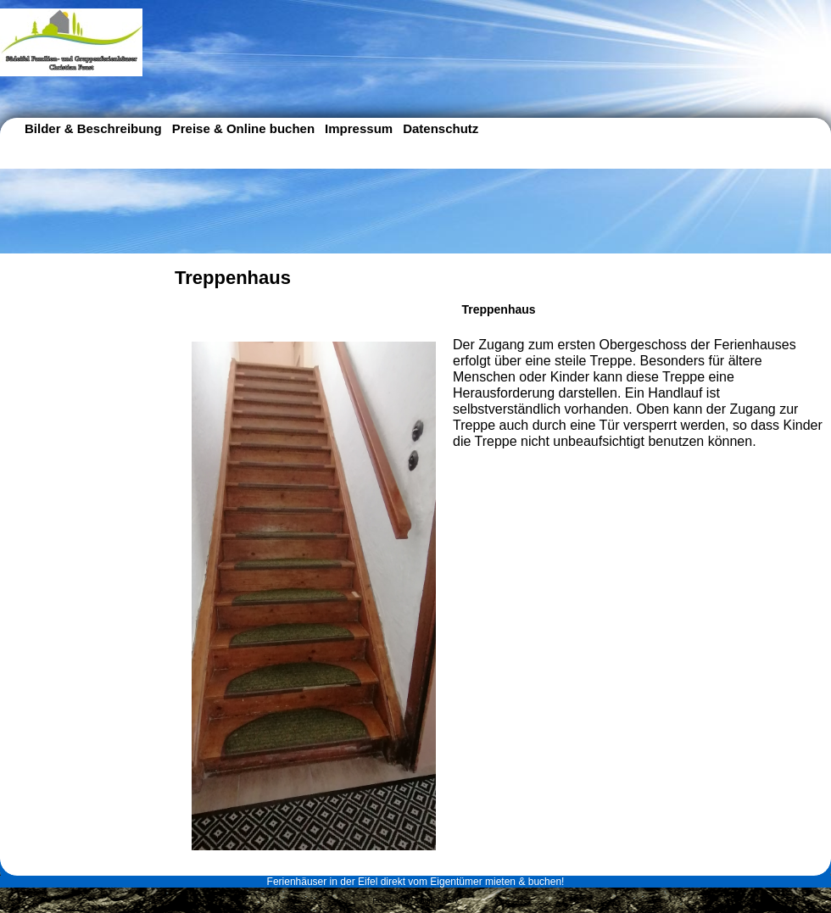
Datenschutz (440, 128)
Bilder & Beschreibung (93, 128)
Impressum (359, 128)
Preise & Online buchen (243, 128)
